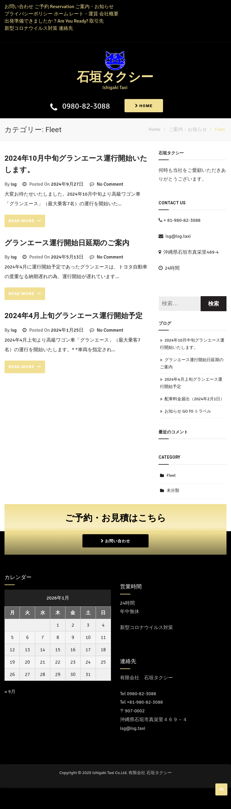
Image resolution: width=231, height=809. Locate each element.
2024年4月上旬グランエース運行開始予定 (74, 316)
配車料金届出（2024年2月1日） (194, 398)
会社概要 (109, 14)
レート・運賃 (83, 14)
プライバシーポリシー (29, 14)
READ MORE (24, 221)
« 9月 (10, 692)
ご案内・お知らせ (94, 7)
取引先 (96, 21)
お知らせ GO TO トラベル (188, 411)
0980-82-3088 (86, 106)
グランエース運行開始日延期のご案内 (67, 243)
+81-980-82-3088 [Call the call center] (145, 702)
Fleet (171, 475)
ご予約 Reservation (54, 7)
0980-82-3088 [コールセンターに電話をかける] (141, 694)
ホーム (61, 14)
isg (14, 184)
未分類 (173, 490)
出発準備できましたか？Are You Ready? (46, 21)
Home (143, 106)
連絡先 (66, 28)
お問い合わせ (19, 7)
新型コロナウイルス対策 (31, 28)
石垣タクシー (115, 77)
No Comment (110, 184)
